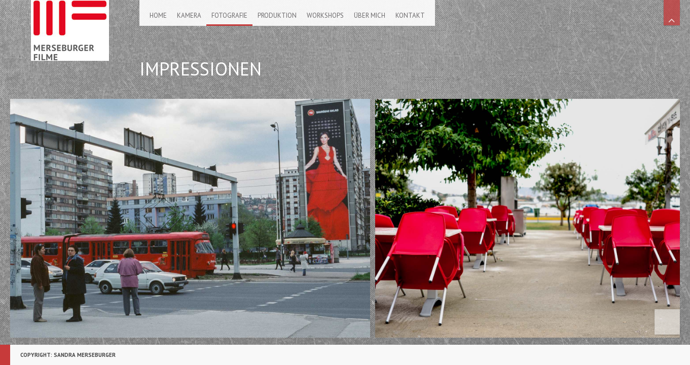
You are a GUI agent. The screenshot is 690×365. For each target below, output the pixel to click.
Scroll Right (666, 221)
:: (26, 341)
